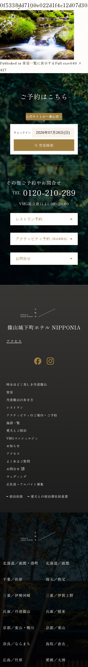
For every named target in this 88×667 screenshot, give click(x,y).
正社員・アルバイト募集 (25, 484)
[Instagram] (50, 361)
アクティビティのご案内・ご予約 (31, 415)
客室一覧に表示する (38, 63)
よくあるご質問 (18, 461)
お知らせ (13, 445)
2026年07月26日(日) (53, 133)
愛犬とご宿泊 (16, 430)
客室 (9, 392)
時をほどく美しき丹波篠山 (26, 384)
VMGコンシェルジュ (22, 438)
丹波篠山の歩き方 (20, 399)
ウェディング (16, 476)
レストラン (14, 407)
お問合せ (13, 468)
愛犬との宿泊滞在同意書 (49, 496)
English (25, 16)
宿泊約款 (16, 496)
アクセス (14, 341)
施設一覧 (13, 422)
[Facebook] (37, 361)
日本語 (10, 16)
